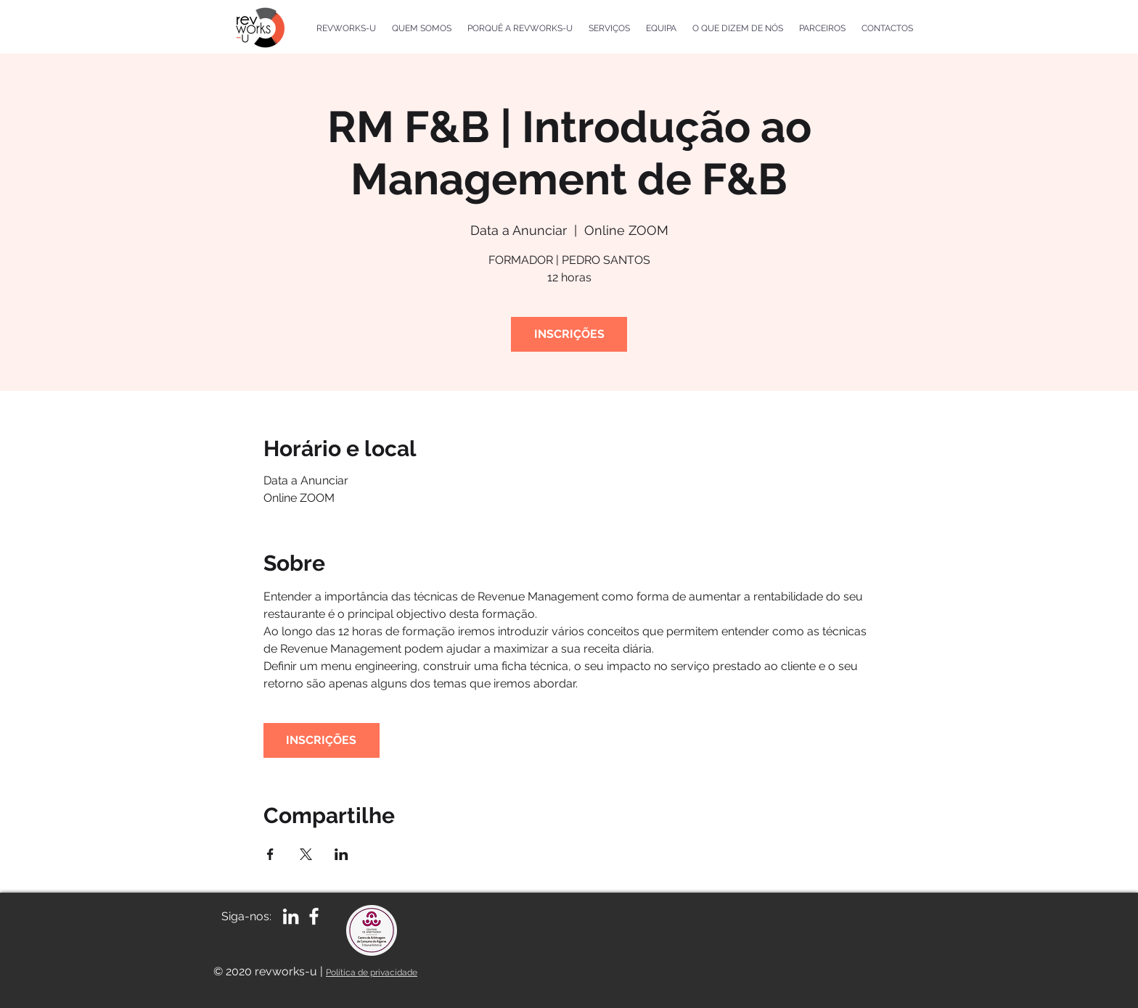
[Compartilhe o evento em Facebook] (270, 854)
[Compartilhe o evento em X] (306, 854)
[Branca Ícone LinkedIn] (290, 916)
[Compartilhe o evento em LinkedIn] (341, 854)
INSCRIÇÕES (569, 334)
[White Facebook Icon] (314, 916)
